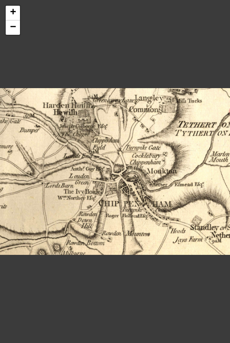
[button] (13, 13)
